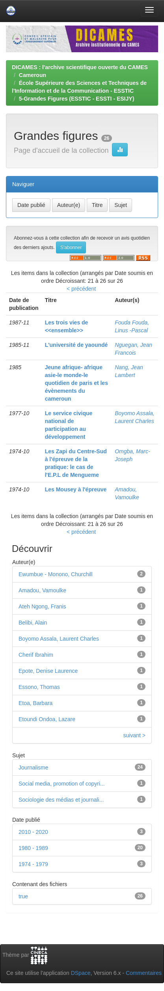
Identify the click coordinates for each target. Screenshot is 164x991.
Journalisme (33, 767)
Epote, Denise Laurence (48, 671)
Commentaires (144, 973)
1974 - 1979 (33, 864)
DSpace (81, 973)
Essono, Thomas (39, 687)
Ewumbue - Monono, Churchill (56, 574)
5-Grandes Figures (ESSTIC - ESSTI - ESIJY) (76, 98)
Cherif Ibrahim (36, 655)
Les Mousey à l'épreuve (76, 489)
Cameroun (32, 75)
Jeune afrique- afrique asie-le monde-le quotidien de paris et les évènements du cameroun (76, 383)
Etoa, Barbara (35, 703)
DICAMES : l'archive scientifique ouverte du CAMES (80, 67)
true (23, 896)
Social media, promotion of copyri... (62, 783)
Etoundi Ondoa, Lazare (47, 719)
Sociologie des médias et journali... (61, 800)
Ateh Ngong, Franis (42, 606)
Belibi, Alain (33, 622)
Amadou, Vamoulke (42, 590)
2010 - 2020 (33, 832)
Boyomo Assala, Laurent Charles (59, 639)
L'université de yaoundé (76, 345)
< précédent (81, 289)
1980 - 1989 (33, 848)
